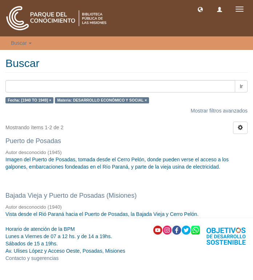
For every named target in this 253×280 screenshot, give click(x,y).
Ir (241, 86)
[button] (200, 9)
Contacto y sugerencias (32, 258)
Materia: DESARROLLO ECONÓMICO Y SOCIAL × (102, 100)
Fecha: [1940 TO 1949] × (29, 100)
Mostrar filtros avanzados (219, 111)
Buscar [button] (21, 43)
